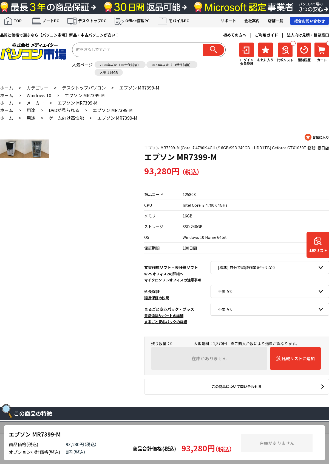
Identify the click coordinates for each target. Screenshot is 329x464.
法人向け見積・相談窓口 (308, 35)
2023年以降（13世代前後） (171, 64)
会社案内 (252, 20)
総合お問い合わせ (309, 21)
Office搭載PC (137, 20)
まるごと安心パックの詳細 (165, 321)
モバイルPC (179, 20)
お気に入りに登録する (317, 137)
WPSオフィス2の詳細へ (163, 273)
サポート (228, 20)
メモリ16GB (109, 72)
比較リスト (317, 250)
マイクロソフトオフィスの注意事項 (172, 280)
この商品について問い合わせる (237, 386)
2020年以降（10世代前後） (120, 64)
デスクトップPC (92, 20)
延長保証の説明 (156, 297)
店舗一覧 (275, 20)
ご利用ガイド (266, 35)
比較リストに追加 (298, 358)
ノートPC (50, 20)
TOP (18, 20)
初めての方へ (234, 35)
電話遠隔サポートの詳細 (163, 315)
